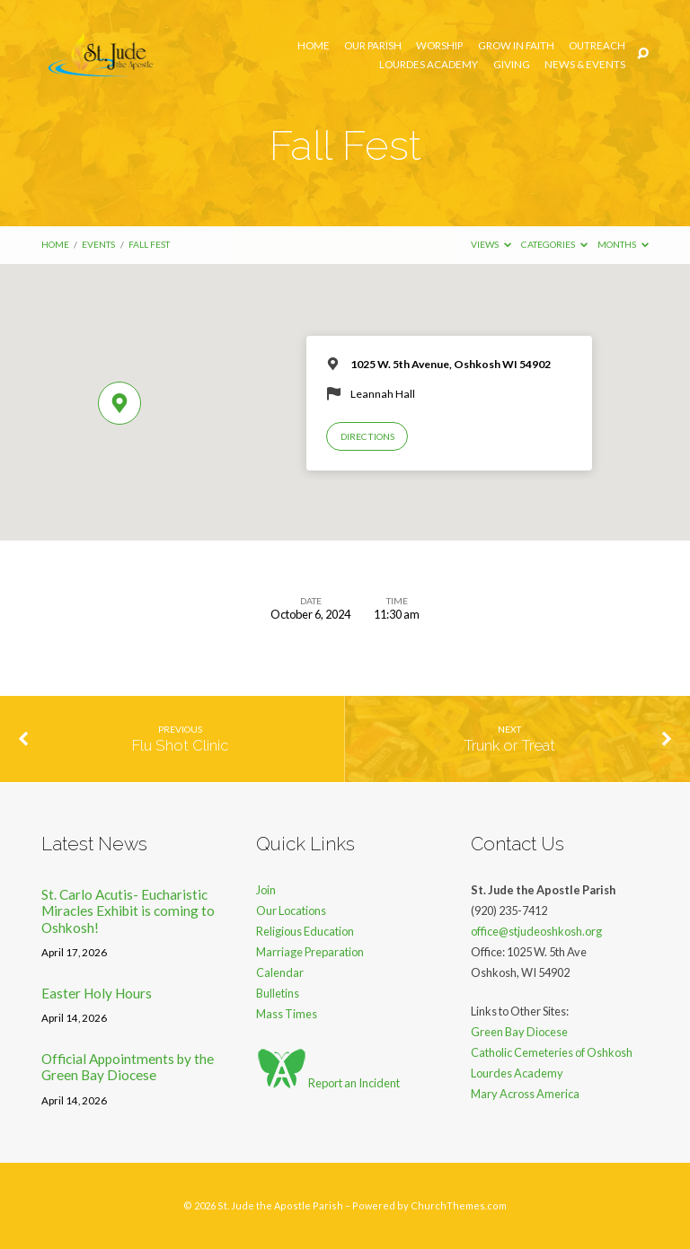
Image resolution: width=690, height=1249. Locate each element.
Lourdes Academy (428, 64)
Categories (554, 244)
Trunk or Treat (509, 745)
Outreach (597, 45)
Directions (367, 436)
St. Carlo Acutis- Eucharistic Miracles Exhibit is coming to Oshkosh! (128, 911)
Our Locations (291, 910)
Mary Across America (525, 1093)
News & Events (584, 64)
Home (313, 45)
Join (266, 890)
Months (623, 244)
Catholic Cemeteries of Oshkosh (551, 1052)
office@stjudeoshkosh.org (536, 931)
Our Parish (373, 45)
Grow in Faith (516, 45)
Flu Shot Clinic (180, 745)
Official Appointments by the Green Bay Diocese (127, 1067)
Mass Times (286, 1014)
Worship (439, 45)
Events (98, 244)
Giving (511, 64)
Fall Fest (149, 244)
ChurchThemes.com (459, 1205)
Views (491, 244)
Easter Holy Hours (96, 993)
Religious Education (305, 931)
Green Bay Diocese (519, 1032)
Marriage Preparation (310, 952)
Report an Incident (328, 1083)
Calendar (280, 972)
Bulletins (277, 993)
